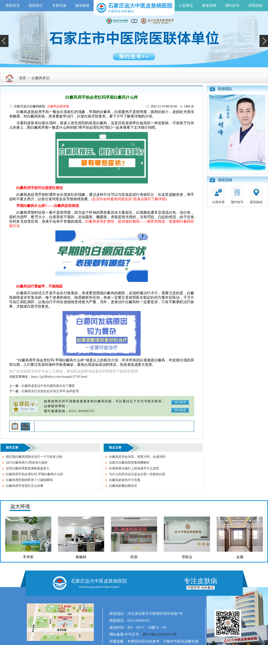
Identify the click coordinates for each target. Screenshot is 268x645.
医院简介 (36, 5)
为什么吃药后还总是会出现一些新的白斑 (137, 474)
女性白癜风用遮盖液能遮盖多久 (28, 468)
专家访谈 (59, 5)
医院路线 (256, 195)
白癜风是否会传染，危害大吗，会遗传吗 (137, 456)
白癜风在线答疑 (58, 106)
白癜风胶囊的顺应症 (123, 485)
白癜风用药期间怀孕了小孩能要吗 (29, 480)
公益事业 (186, 5)
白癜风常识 (41, 78)
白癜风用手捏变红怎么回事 (24, 485)
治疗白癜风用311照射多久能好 (27, 462)
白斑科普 (218, 195)
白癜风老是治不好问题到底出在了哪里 (48, 385)
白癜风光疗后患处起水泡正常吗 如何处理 (50, 391)
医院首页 (13, 5)
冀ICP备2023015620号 (159, 634)
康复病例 (209, 5)
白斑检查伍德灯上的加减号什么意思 (134, 468)
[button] (4, 41)
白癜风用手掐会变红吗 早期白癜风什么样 (34, 474)
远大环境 (20, 506)
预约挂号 (232, 5)
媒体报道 (82, 5)
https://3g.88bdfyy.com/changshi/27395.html (59, 376)
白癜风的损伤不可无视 (124, 480)
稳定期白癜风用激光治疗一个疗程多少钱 (34, 456)
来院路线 (255, 5)
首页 (22, 78)
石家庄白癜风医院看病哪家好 (129, 462)
